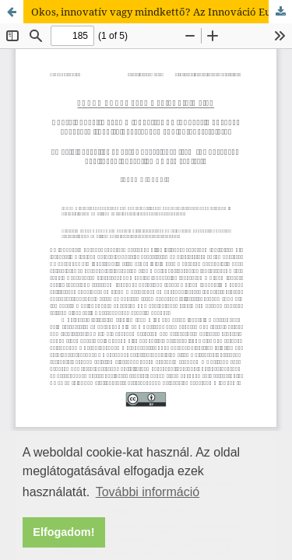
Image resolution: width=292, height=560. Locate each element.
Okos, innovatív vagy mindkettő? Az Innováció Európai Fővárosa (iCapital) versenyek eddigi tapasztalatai (161, 12)
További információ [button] (147, 492)
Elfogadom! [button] (63, 532)
